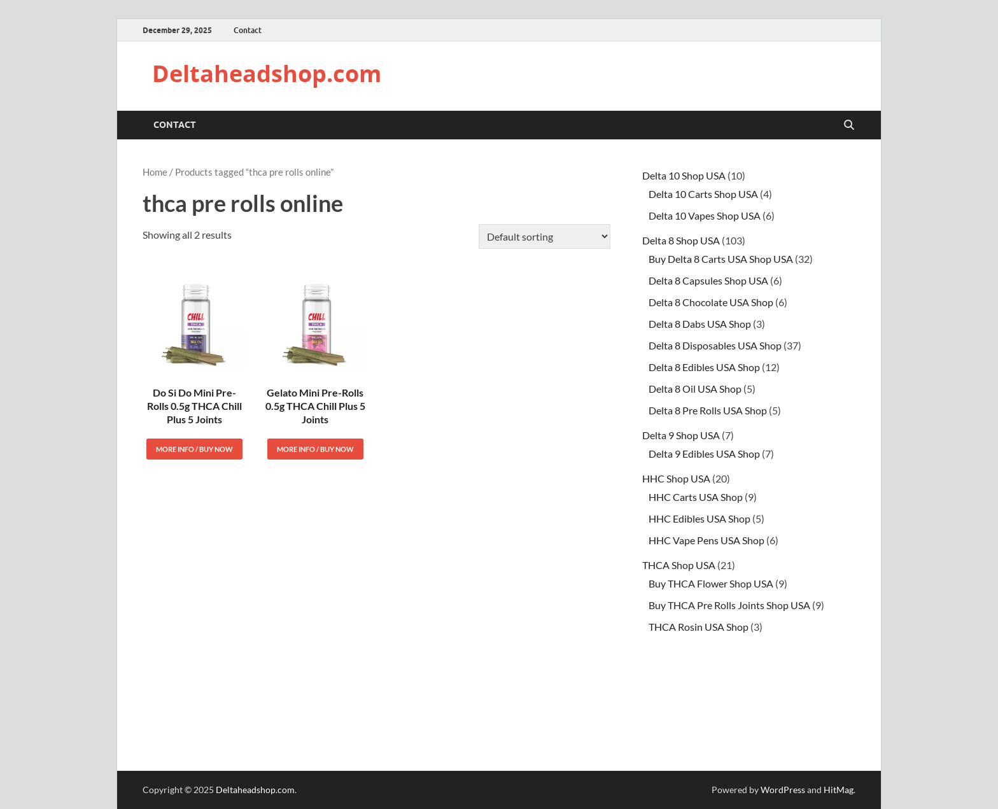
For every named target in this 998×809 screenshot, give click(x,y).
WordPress (783, 789)
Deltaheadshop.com (266, 73)
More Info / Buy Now (194, 449)
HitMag (839, 789)
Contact (248, 30)
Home (155, 172)
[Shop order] (544, 236)
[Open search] (849, 125)
